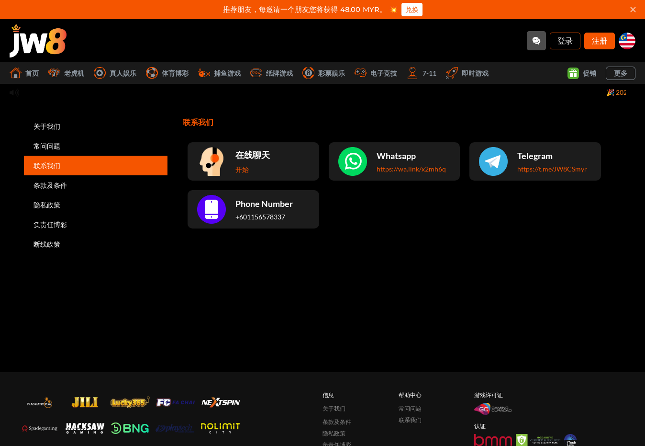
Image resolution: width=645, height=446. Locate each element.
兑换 (412, 9)
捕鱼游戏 (219, 73)
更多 (620, 73)
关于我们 (46, 126)
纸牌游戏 (271, 73)
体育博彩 (167, 73)
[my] (627, 41)
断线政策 (46, 244)
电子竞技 (376, 73)
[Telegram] (535, 161)
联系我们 (46, 165)
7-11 (421, 73)
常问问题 (46, 146)
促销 (581, 73)
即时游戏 (467, 73)
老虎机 (66, 73)
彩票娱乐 (323, 73)
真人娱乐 (115, 73)
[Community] (536, 40)
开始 (242, 169)
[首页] (38, 40)
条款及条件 (50, 185)
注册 (599, 40)
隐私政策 (46, 205)
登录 (565, 40)
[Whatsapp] (394, 161)
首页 (24, 73)
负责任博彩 (50, 224)
